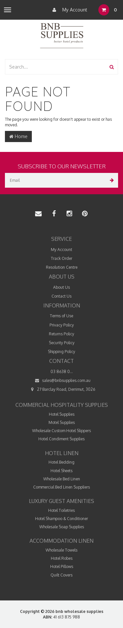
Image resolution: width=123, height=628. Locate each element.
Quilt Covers (61, 575)
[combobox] (55, 66)
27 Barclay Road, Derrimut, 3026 (61, 389)
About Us (61, 287)
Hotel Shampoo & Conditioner (61, 518)
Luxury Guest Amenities (61, 501)
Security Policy (61, 342)
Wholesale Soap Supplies (61, 526)
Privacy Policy (62, 325)
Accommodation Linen (61, 540)
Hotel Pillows (61, 566)
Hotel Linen (61, 453)
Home (18, 136)
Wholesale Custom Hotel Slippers (61, 430)
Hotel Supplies (61, 414)
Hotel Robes (61, 558)
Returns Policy (61, 333)
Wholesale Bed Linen (61, 478)
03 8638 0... (62, 371)
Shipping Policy (61, 351)
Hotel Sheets (61, 470)
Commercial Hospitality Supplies (61, 405)
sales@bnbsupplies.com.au (62, 380)
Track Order (61, 258)
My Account (68, 9)
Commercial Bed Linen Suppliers (61, 487)
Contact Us (61, 296)
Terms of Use (61, 315)
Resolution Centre (61, 267)
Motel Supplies (62, 422)
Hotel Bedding (61, 462)
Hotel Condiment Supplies (61, 438)
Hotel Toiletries (61, 510)
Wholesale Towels (61, 550)
